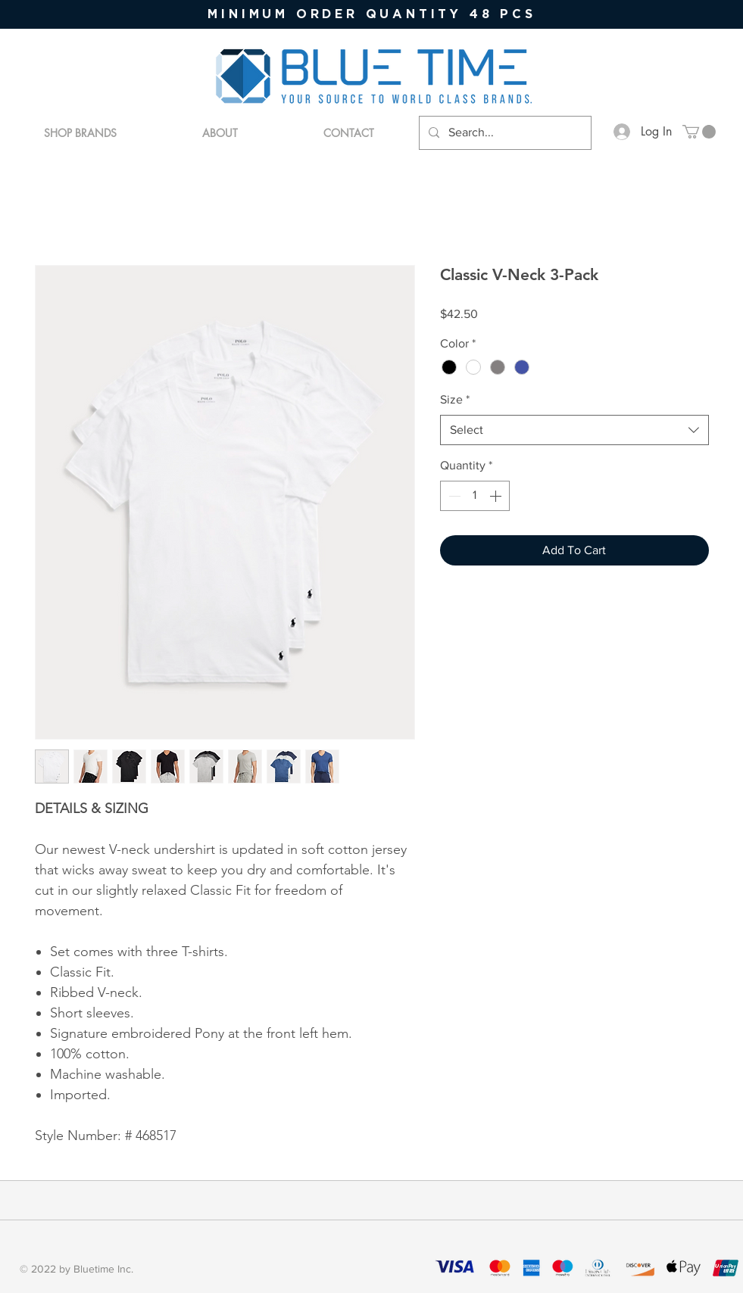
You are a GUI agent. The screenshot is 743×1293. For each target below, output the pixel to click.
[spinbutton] (475, 495)
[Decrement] (453, 495)
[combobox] (574, 430)
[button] (699, 132)
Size (455, 399)
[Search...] (503, 133)
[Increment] (496, 495)
